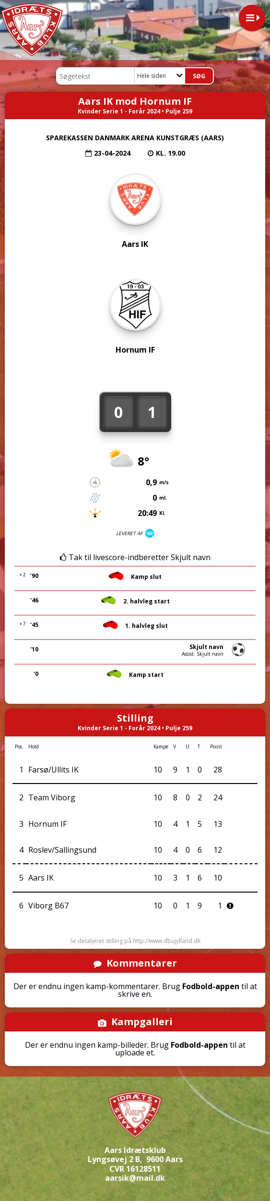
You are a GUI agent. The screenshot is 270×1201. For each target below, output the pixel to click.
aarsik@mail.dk (135, 1178)
